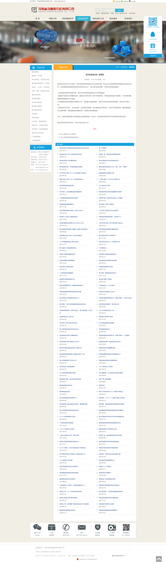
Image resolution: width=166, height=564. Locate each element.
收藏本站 (125, 1)
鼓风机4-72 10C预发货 (105, 466)
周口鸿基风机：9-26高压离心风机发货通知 (111, 373)
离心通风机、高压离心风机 (40, 79)
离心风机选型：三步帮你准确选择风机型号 (111, 491)
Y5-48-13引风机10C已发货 (66, 429)
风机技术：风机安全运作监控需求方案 (109, 454)
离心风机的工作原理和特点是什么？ (69, 298)
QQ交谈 (133, 1)
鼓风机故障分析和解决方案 (106, 173)
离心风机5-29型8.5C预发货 (106, 204)
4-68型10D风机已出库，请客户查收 (69, 435)
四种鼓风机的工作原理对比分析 (108, 429)
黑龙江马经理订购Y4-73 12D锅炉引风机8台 (111, 391)
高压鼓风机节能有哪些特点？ (107, 460)
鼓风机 (98, 13)
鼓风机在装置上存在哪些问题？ (68, 160)
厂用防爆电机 (36, 136)
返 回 (94, 129)
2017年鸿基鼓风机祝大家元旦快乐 (69, 241)
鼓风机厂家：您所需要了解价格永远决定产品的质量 (74, 504)
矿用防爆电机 (36, 140)
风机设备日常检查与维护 (66, 266)
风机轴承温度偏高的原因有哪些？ (108, 510)
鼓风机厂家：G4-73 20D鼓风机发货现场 (70, 491)
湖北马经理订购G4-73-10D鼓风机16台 (109, 241)
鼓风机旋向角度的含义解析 (106, 504)
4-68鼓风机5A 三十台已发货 (106, 285)
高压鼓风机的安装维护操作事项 (108, 260)
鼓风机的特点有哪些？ (105, 473)
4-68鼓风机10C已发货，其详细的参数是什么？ (72, 485)
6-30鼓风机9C (103, 248)
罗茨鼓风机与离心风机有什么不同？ (69, 341)
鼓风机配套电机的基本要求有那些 (69, 473)
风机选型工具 (98, 18)
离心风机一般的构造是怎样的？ (108, 273)
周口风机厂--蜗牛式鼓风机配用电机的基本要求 (72, 304)
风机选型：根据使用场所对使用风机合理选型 (111, 404)
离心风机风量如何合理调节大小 (68, 398)
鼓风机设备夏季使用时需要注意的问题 (70, 291)
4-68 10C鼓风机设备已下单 (106, 310)
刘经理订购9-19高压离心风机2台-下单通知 (111, 198)
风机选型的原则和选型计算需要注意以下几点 (72, 354)
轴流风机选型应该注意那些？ (67, 479)
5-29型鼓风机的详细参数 (66, 423)
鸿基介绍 (53, 18)
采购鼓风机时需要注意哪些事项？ (108, 360)
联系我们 (128, 18)
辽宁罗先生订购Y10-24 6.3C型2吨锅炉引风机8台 (72, 173)
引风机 (112, 13)
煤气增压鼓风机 (37, 110)
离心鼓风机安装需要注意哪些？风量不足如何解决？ (74, 229)
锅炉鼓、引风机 (37, 76)
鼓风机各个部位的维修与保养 (107, 479)
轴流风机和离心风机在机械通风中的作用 (110, 192)
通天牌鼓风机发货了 (104, 329)
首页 (117, 67)
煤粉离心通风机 (37, 106)
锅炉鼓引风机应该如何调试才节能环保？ (70, 348)
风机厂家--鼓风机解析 (105, 379)
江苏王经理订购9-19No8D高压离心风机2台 (111, 223)
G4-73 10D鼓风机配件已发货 (67, 416)
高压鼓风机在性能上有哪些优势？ (69, 335)
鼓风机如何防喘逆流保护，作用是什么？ (110, 216)
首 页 (37, 18)
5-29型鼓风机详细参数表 (66, 273)
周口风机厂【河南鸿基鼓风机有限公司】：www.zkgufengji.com (48, 1)
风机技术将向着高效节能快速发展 (108, 448)
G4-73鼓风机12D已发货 (66, 460)
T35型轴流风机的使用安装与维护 (68, 198)
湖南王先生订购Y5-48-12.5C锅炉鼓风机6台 (71, 179)
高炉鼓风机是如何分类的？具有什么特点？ (71, 210)
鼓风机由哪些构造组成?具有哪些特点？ (110, 354)
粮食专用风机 (36, 95)
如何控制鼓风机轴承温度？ (67, 185)
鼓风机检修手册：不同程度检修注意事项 (70, 167)
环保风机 (35, 114)
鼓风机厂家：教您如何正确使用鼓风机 (109, 154)
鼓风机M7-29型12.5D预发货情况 (68, 216)
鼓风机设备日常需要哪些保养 (107, 348)
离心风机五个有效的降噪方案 (67, 248)
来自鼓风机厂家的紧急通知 (67, 366)
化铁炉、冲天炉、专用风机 (40, 87)
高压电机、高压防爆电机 (40, 129)
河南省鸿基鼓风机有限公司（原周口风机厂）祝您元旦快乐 (115, 298)
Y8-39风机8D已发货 (104, 185)
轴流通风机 (35, 72)
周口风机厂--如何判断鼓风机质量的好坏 (70, 192)
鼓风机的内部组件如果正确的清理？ (109, 497)
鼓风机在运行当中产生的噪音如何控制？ (70, 154)
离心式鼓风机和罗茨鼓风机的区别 (69, 410)
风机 (117, 13)
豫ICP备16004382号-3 (118, 555)
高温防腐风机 (36, 98)
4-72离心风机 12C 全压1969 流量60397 (109, 179)
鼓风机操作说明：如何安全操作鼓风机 (70, 379)
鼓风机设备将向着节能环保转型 (68, 497)
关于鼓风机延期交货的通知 (106, 323)
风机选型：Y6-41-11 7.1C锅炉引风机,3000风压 (112, 398)
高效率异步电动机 (38, 133)
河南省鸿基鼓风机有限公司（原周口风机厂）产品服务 (114, 335)
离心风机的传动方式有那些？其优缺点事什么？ (72, 454)
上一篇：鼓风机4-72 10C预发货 (67, 134)
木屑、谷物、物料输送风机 (40, 91)
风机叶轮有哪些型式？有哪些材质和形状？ (71, 285)
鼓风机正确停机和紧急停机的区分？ (69, 441)
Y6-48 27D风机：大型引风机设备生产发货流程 (72, 448)
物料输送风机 (105, 13)
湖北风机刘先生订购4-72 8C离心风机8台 (70, 235)
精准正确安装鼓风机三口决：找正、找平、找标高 (113, 167)
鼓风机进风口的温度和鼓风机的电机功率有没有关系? (74, 148)
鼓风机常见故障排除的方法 (67, 279)
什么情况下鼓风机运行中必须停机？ (109, 210)
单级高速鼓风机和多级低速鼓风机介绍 (109, 423)
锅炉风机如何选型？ (65, 391)
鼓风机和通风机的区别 (65, 385)
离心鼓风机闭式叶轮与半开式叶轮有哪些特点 (111, 416)
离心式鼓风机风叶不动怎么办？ (68, 360)
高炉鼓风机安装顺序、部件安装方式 (109, 304)
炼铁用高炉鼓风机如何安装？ (67, 510)
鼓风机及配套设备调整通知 (67, 260)
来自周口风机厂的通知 (105, 279)
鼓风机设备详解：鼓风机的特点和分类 (109, 341)
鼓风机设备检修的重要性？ (67, 204)
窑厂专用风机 (103, 148)
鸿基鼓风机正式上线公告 (66, 316)
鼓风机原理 (83, 18)
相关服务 (113, 18)
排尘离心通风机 (37, 102)
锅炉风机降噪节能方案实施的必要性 (109, 441)
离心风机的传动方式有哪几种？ (108, 235)
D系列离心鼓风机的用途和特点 (107, 254)
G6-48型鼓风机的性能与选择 (67, 373)
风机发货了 (102, 385)
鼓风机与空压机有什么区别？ (107, 291)
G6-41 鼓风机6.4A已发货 (106, 366)
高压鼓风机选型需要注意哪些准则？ (109, 229)
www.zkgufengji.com (82, 122)
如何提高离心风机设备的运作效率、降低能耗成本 (73, 404)
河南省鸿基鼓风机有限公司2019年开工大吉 (71, 223)
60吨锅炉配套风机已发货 (106, 266)
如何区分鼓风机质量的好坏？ (67, 254)
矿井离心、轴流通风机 (39, 121)
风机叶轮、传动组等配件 (40, 125)
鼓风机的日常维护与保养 (106, 316)
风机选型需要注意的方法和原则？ (69, 466)
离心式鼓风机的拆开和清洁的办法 (69, 329)
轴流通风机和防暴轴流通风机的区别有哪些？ (111, 410)
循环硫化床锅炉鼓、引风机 (40, 83)
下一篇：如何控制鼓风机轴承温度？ (68, 137)
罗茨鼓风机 (132, 13)
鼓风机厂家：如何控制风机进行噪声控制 (110, 435)
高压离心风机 (123, 13)
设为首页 (117, 1)
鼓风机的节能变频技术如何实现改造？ (109, 485)
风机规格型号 (68, 18)
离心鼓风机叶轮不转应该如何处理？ (109, 160)
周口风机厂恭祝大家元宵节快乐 (68, 323)
